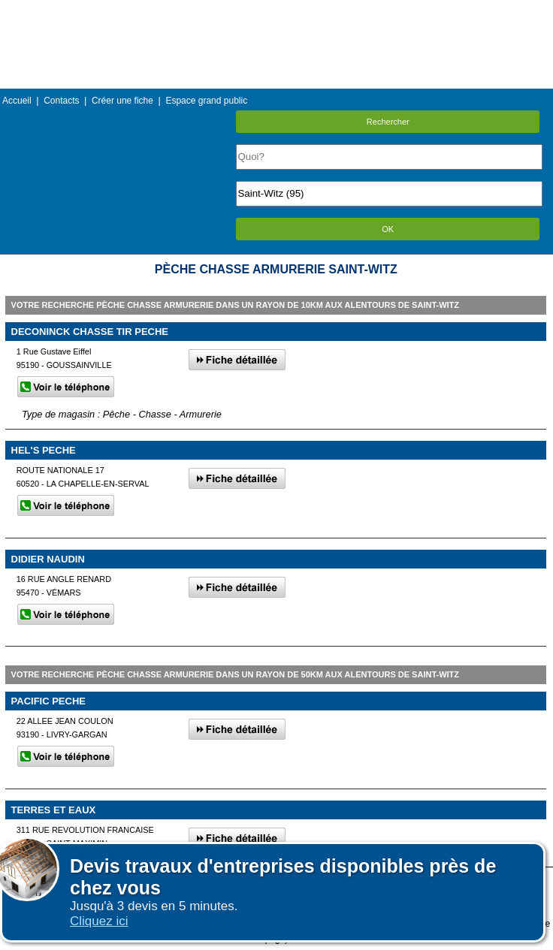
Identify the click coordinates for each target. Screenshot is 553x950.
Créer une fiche (122, 100)
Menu (276, 11)
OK (388, 229)
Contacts (61, 100)
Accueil (17, 100)
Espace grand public (206, 100)
